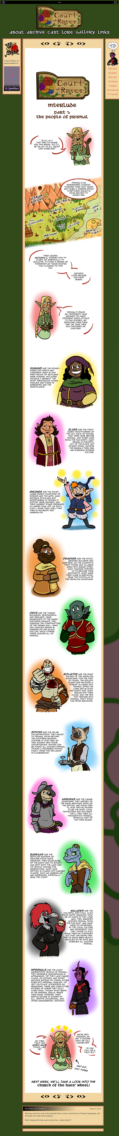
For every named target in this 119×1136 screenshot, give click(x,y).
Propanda (64, 1134)
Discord (112, 77)
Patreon (112, 81)
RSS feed (112, 68)
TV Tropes (112, 94)
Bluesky (113, 73)
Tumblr (113, 86)
